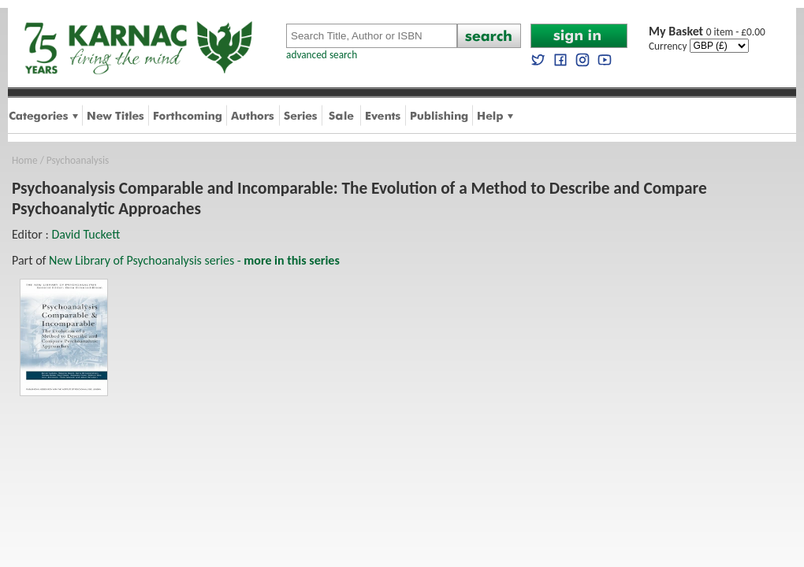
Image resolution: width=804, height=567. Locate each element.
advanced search (321, 54)
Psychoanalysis (78, 160)
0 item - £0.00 (707, 32)
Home (25, 160)
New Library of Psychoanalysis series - (194, 260)
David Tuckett (85, 234)
